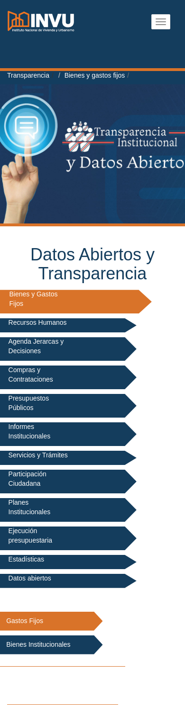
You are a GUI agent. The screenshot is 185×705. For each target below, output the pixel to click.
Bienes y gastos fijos (95, 75)
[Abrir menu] (160, 21)
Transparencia (28, 75)
